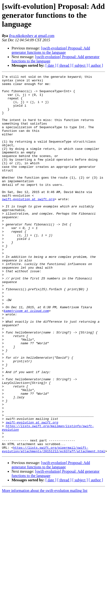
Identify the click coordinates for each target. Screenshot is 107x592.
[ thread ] (64, 65)
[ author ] (96, 65)
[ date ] (50, 65)
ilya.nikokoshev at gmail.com (31, 36)
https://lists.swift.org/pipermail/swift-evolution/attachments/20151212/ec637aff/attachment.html (53, 524)
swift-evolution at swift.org (28, 224)
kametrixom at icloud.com (26, 358)
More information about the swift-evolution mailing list (45, 566)
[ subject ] (80, 65)
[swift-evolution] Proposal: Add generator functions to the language (51, 50)
